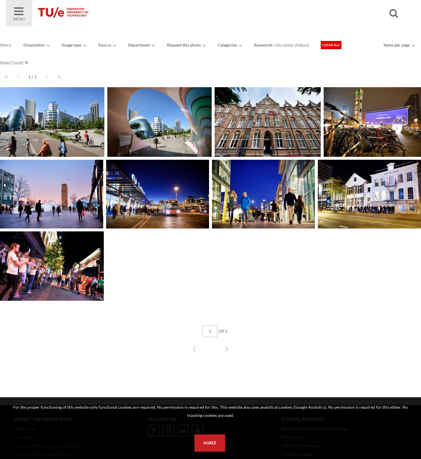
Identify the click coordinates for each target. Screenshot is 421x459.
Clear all (331, 45)
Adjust (302, 44)
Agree (209, 443)
